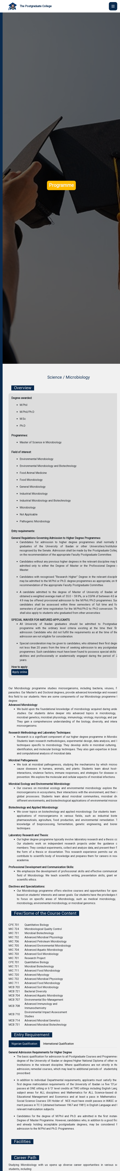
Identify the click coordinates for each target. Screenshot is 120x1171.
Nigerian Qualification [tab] (24, 1043)
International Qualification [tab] (58, 1043)
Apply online (19, 672)
